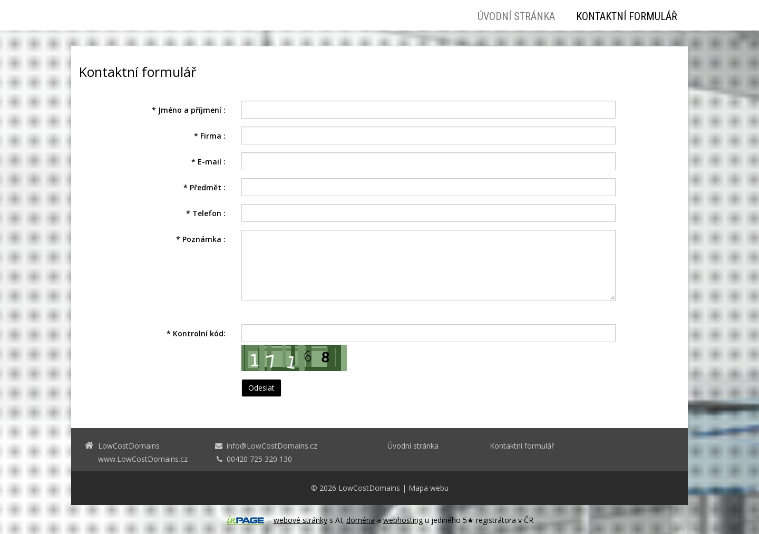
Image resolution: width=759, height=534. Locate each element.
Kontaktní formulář (626, 16)
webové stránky (300, 520)
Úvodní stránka (516, 16)
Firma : (210, 136)
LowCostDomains (369, 488)
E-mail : (208, 162)
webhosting (403, 520)
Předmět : (204, 187)
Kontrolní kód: (196, 333)
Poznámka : (201, 239)
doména (360, 520)
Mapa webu (428, 488)
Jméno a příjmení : (189, 110)
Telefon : (206, 213)
